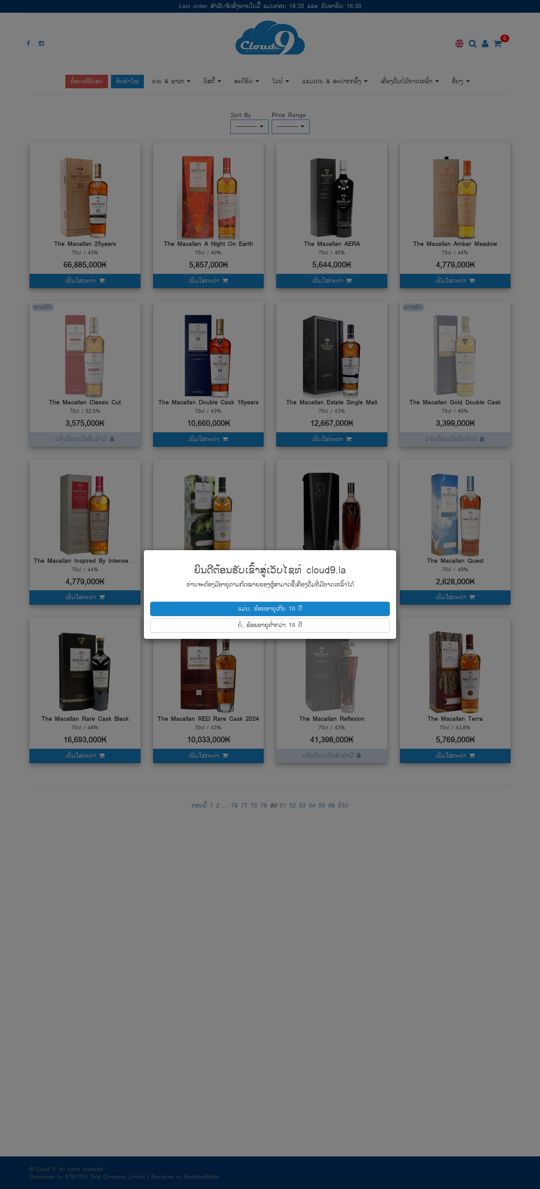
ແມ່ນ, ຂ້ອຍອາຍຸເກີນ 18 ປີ (270, 608)
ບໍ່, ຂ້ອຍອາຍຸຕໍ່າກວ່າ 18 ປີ (270, 625)
